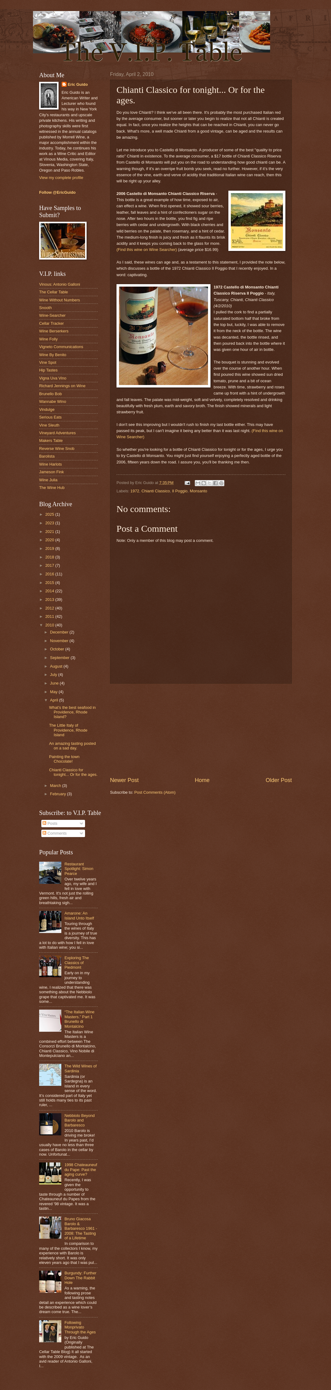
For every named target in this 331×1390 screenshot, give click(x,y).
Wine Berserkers (53, 331)
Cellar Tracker (51, 323)
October (57, 649)
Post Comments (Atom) (155, 792)
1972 (134, 491)
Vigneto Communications (61, 346)
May (54, 691)
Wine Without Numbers (59, 300)
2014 (50, 591)
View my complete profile (61, 177)
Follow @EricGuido (57, 192)
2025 (50, 514)
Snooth (45, 307)
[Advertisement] (201, 730)
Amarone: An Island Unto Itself (79, 915)
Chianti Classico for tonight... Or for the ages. (73, 772)
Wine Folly (48, 339)
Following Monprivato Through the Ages (80, 1327)
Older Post (279, 780)
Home (202, 780)
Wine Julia (48, 480)
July (54, 674)
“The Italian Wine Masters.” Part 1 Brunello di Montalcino (79, 1019)
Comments (55, 833)
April (54, 700)
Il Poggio (179, 491)
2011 (50, 616)
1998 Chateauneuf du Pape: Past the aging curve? (80, 1169)
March (56, 785)
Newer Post (124, 780)
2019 (50, 548)
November (59, 640)
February (58, 794)
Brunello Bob (50, 393)
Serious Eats (50, 417)
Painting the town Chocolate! (64, 759)
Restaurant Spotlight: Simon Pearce (78, 869)
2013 (50, 599)
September (60, 657)
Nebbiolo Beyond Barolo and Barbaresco (79, 1120)
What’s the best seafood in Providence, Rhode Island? (72, 712)
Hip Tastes (48, 370)
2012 (50, 608)
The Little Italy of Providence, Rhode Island (68, 730)
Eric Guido (78, 84)
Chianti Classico (155, 491)
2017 (50, 565)
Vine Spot (47, 362)
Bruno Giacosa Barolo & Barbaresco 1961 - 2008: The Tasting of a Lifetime (80, 1228)
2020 (50, 540)
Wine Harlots (50, 464)
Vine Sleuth (49, 425)
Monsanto (198, 491)
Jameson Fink (51, 472)
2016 (50, 574)
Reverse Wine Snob (57, 448)
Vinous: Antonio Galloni (59, 284)
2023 (50, 523)
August (56, 666)
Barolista (47, 456)
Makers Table (51, 440)
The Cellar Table (53, 292)
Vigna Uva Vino (52, 378)
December (59, 632)
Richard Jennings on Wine (62, 385)
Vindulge (47, 409)
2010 (50, 625)
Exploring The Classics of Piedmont (76, 962)
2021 (50, 531)
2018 (50, 557)
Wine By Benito (52, 354)
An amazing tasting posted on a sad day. (72, 745)
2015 (50, 582)
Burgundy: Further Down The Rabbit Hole (80, 1278)
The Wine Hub (51, 487)
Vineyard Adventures (57, 433)
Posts (50, 823)
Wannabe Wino (52, 401)
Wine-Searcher (52, 315)
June (55, 683)
